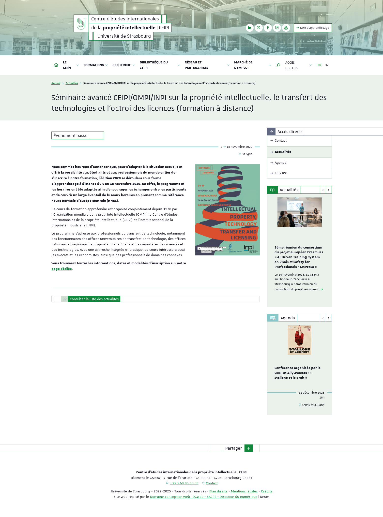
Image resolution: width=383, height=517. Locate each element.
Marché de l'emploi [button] (253, 65)
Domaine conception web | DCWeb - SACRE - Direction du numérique (203, 496)
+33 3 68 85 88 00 (184, 483)
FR (320, 65)
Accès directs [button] (298, 65)
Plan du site (218, 491)
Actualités (72, 83)
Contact (212, 483)
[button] (278, 65)
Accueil (55, 83)
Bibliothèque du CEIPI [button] (160, 65)
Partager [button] (233, 448)
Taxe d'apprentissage (312, 28)
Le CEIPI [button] (71, 65)
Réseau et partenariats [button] (207, 65)
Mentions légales (244, 491)
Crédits (266, 491)
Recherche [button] (123, 65)
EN (326, 65)
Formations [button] (96, 65)
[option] (299, 250)
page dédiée (61, 269)
